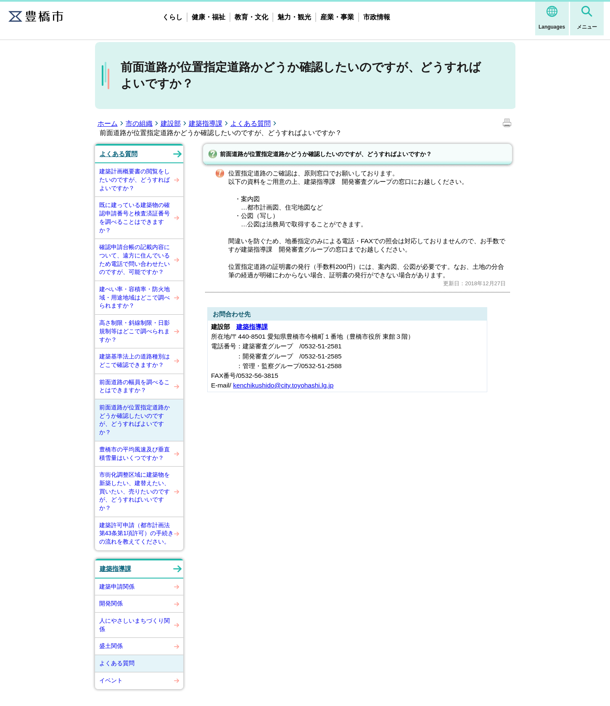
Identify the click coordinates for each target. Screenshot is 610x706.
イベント (111, 680)
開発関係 (111, 603)
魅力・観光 (294, 17)
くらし (172, 17)
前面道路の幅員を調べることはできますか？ (134, 386)
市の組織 (139, 123)
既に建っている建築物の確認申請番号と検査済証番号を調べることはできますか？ (134, 217)
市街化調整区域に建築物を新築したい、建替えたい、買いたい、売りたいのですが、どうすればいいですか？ (134, 491)
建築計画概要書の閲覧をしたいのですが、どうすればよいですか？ (134, 179)
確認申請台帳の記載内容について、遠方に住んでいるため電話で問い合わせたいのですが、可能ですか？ (134, 259)
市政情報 (376, 17)
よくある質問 (250, 123)
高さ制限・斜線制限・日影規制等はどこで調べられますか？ (134, 330)
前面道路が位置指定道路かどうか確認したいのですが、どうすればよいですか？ (134, 419)
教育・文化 (251, 17)
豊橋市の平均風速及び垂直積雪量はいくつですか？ (134, 453)
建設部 (171, 123)
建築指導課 (205, 123)
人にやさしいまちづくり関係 (134, 624)
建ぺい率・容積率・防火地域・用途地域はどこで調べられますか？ (134, 297)
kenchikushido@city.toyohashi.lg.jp (283, 385)
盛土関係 (111, 645)
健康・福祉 (208, 17)
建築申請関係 (117, 586)
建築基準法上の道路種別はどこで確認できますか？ (134, 360)
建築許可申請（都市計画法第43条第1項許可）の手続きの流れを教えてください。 (136, 533)
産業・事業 (337, 17)
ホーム (108, 123)
